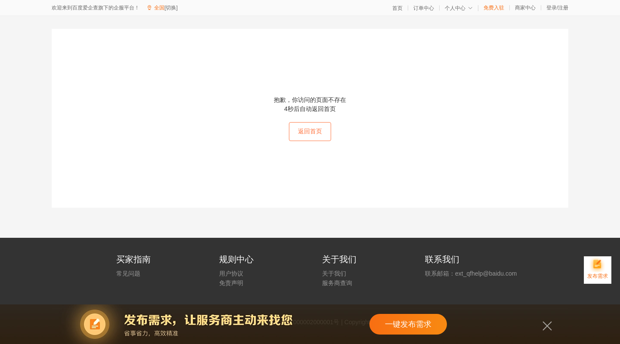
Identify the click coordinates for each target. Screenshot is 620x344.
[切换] (171, 8)
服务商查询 (337, 283)
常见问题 (128, 273)
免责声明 (231, 283)
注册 (563, 8)
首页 (397, 8)
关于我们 (334, 273)
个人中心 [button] (459, 8)
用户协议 (231, 273)
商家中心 (525, 7)
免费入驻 (494, 7)
